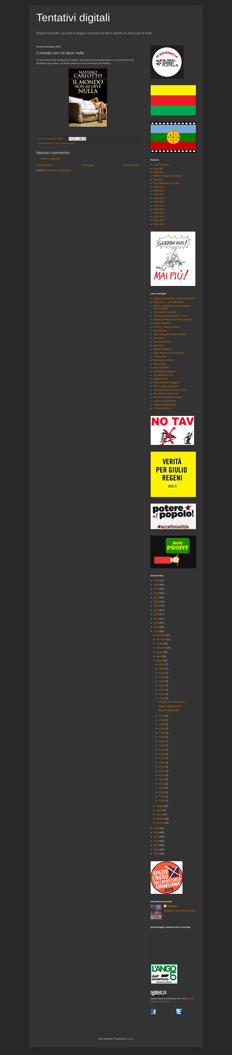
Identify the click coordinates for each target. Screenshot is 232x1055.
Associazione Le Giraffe (164, 312)
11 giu (162, 758)
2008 (156, 849)
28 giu (162, 673)
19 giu (162, 724)
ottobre (160, 643)
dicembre (161, 635)
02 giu (162, 796)
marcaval (172, 906)
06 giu (162, 779)
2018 (156, 614)
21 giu (162, 716)
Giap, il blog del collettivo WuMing (169, 334)
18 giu (162, 728)
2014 (156, 631)
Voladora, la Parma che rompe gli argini (172, 319)
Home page (88, 165)
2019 (156, 610)
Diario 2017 (158, 216)
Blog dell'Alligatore (162, 349)
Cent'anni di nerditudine (164, 401)
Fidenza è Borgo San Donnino (167, 176)
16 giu (162, 737)
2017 (156, 619)
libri (53, 143)
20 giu (162, 720)
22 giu (162, 698)
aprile (159, 810)
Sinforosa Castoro (162, 408)
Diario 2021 (158, 202)
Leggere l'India (160, 378)
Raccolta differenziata (168, 710)
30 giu (162, 664)
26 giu (162, 681)
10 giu (162, 762)
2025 (156, 584)
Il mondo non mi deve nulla (171, 702)
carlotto (48, 143)
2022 (156, 597)
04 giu (162, 788)
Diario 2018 (158, 213)
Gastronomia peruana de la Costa (169, 390)
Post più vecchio (131, 165)
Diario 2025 (158, 187)
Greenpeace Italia (161, 341)
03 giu (162, 792)
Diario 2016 (158, 220)
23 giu (162, 694)
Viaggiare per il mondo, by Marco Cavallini (173, 298)
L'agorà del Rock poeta (164, 404)
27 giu (162, 677)
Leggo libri (158, 168)
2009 (156, 845)
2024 (156, 589)
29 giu (162, 668)
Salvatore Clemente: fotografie (168, 397)
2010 (156, 841)
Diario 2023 (158, 194)
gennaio (160, 823)
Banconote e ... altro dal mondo (168, 302)
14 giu (162, 745)
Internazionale (160, 330)
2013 (156, 828)
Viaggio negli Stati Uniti (169, 706)
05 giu (162, 783)
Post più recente (45, 165)
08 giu (162, 771)
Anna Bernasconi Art (163, 375)
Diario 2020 (158, 205)
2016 (156, 623)
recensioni (64, 143)
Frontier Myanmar (161, 323)
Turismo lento (159, 356)
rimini (73, 143)
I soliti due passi (161, 164)
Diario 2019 (158, 209)
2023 (156, 593)
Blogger (130, 1039)
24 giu (162, 689)
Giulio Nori (158, 345)
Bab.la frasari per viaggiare (166, 382)
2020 (156, 606)
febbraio (160, 818)
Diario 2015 (158, 224)
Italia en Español (161, 367)
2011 (156, 836)
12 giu (162, 754)
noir (57, 143)
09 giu (162, 766)
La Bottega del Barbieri (164, 371)
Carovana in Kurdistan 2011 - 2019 (170, 316)
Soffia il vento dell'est (163, 360)
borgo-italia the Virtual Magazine (168, 353)
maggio (160, 806)
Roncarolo (158, 179)
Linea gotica (159, 338)
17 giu (162, 732)
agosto (159, 652)
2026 (156, 580)
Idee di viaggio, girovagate (166, 386)
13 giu (162, 750)
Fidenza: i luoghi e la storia (166, 327)
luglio (159, 656)
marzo (159, 814)
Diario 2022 (158, 198)
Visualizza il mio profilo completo (179, 910)
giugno (159, 660)
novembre (161, 639)
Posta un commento (50, 159)
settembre (161, 648)
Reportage (158, 172)
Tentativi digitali (73, 17)
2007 (156, 853)
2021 (156, 601)
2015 (156, 627)
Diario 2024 (158, 190)
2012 (156, 832)
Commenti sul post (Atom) (58, 170)
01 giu (162, 800)
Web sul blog (159, 364)
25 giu (162, 685)
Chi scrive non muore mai (165, 393)
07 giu (162, 775)
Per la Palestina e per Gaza (166, 183)
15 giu (162, 741)
